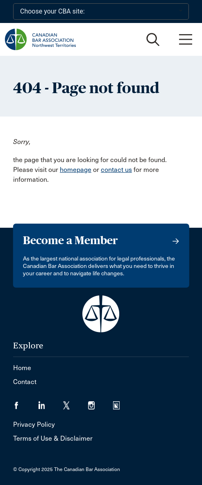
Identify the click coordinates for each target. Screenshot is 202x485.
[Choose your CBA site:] (101, 11)
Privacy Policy (34, 424)
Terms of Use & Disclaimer (53, 438)
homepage (75, 170)
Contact (24, 382)
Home (22, 368)
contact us (116, 170)
